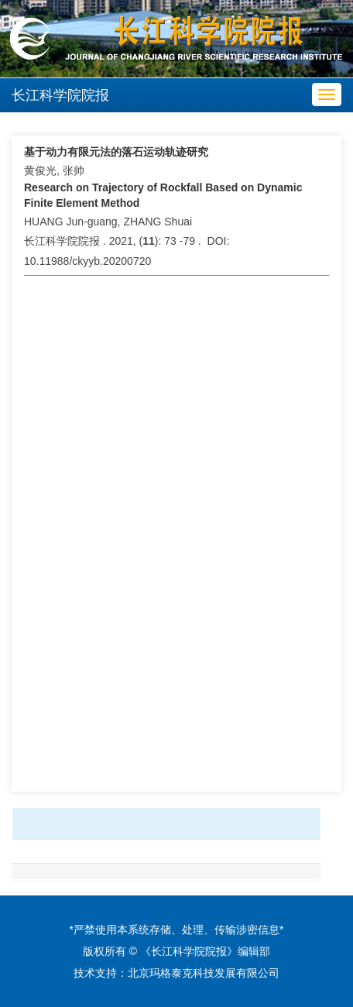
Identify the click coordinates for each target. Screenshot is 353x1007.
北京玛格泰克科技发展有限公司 (203, 973)
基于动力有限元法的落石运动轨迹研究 (116, 152)
